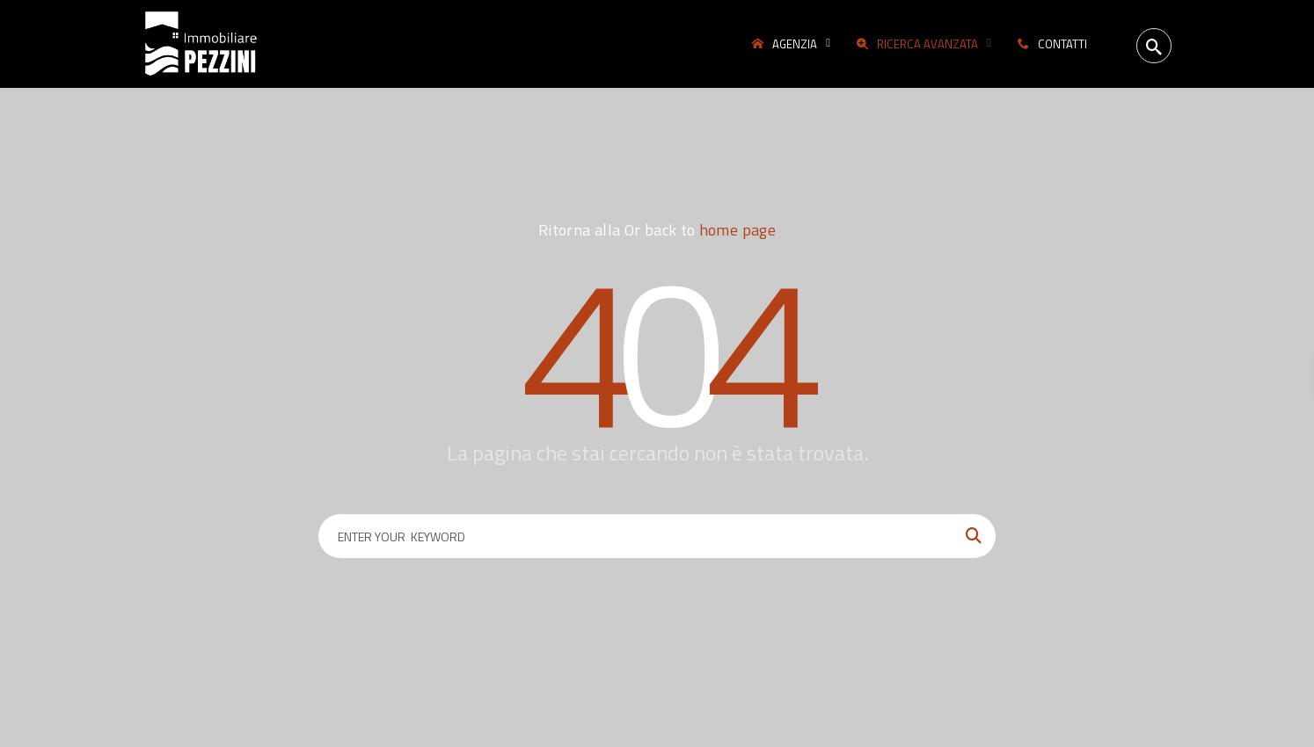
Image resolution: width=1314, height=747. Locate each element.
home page (737, 230)
